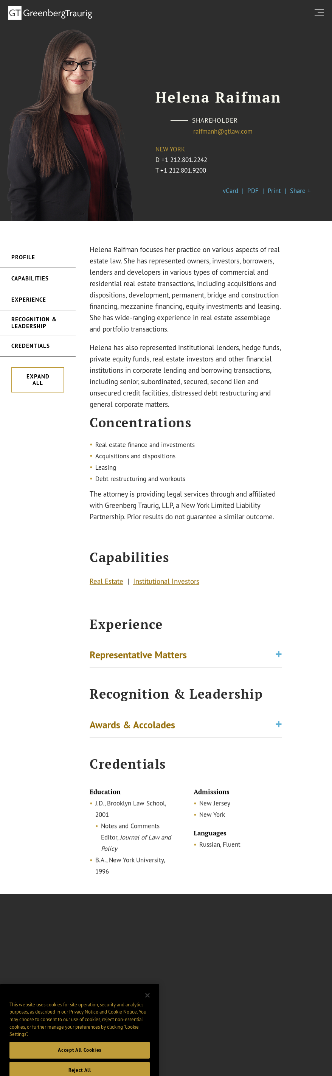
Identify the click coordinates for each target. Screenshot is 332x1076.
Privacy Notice (83, 1020)
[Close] (147, 1003)
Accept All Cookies (79, 1058)
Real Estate (106, 582)
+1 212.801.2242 (184, 160)
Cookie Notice (122, 1020)
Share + (300, 191)
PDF (253, 191)
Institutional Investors (166, 582)
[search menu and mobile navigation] (321, 12)
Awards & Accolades (132, 725)
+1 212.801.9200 (183, 170)
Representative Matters (138, 655)
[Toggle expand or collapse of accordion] (278, 655)
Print (274, 191)
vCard (230, 191)
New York (170, 149)
